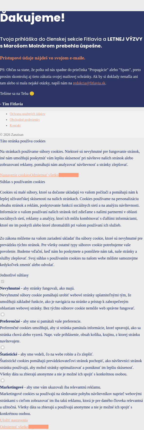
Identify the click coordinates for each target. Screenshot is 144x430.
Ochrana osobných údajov (27, 114)
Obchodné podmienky (25, 120)
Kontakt (15, 125)
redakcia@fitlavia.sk (89, 83)
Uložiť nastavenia (14, 420)
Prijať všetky (69, 175)
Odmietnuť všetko (44, 175)
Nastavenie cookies (15, 175)
